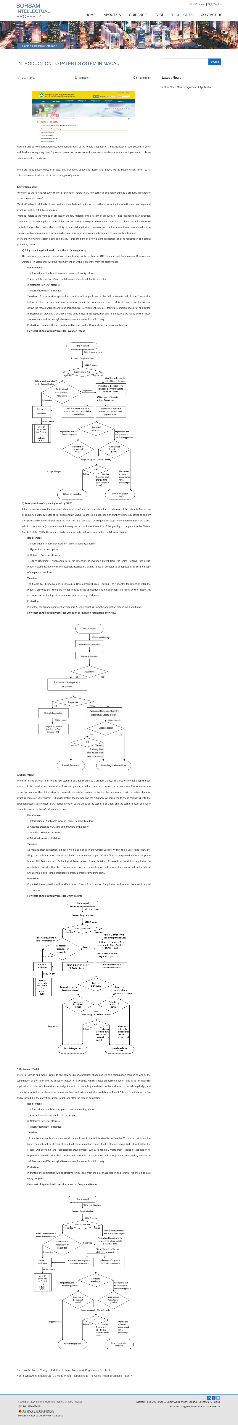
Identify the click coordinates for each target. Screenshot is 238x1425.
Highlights (38, 45)
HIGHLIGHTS (182, 15)
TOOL (159, 15)
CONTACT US (211, 15)
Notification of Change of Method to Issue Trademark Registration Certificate (67, 1370)
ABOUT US (112, 15)
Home (91, 15)
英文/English (215, 4)
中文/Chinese (197, 4)
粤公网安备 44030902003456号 (38, 1411)
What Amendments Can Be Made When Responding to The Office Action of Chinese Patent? (78, 1375)
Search (215, 61)
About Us (33, 1415)
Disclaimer (23, 1415)
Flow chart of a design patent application (188, 87)
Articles (51, 45)
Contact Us (57, 1415)
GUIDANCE (138, 15)
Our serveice (45, 1415)
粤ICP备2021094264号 (29, 1406)
